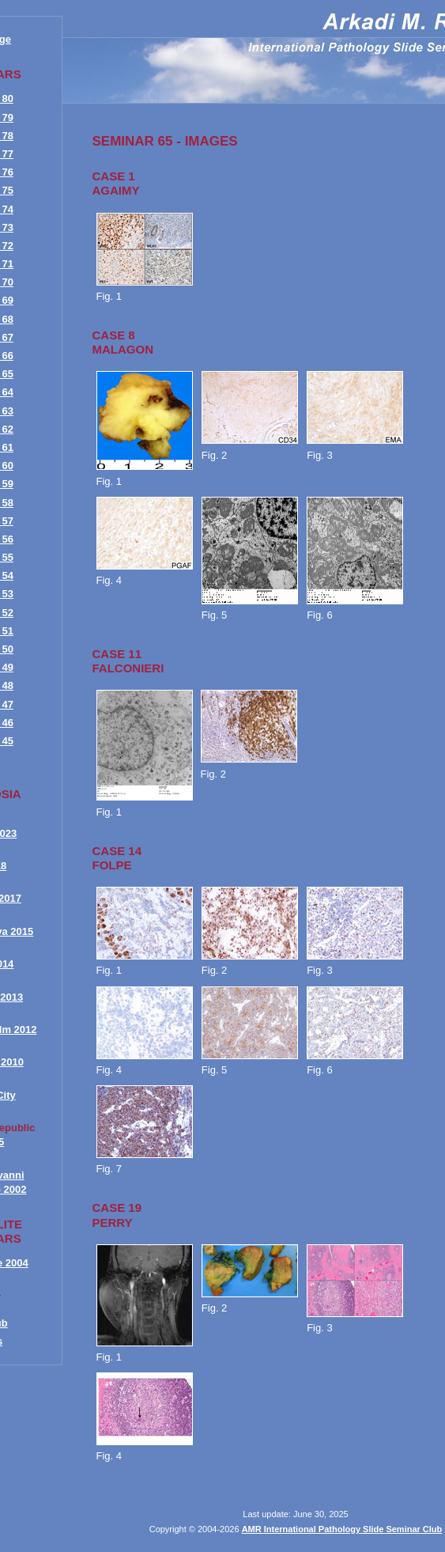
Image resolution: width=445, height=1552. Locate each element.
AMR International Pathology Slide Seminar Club (342, 1529)
